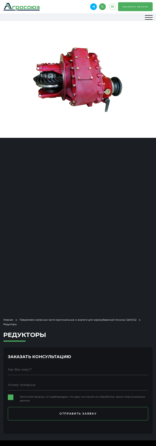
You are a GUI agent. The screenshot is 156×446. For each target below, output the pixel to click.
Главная (8, 319)
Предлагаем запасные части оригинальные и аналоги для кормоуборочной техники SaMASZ (78, 319)
